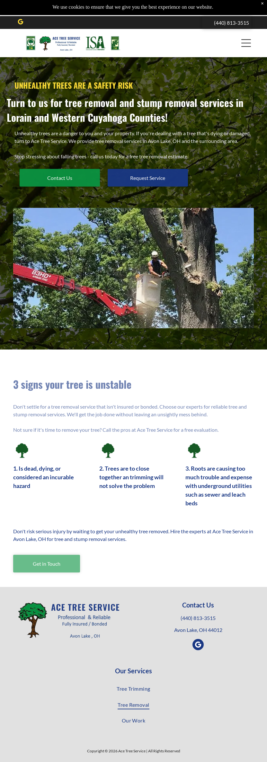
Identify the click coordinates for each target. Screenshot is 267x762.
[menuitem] (133, 688)
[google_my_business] (20, 6)
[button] (246, 27)
